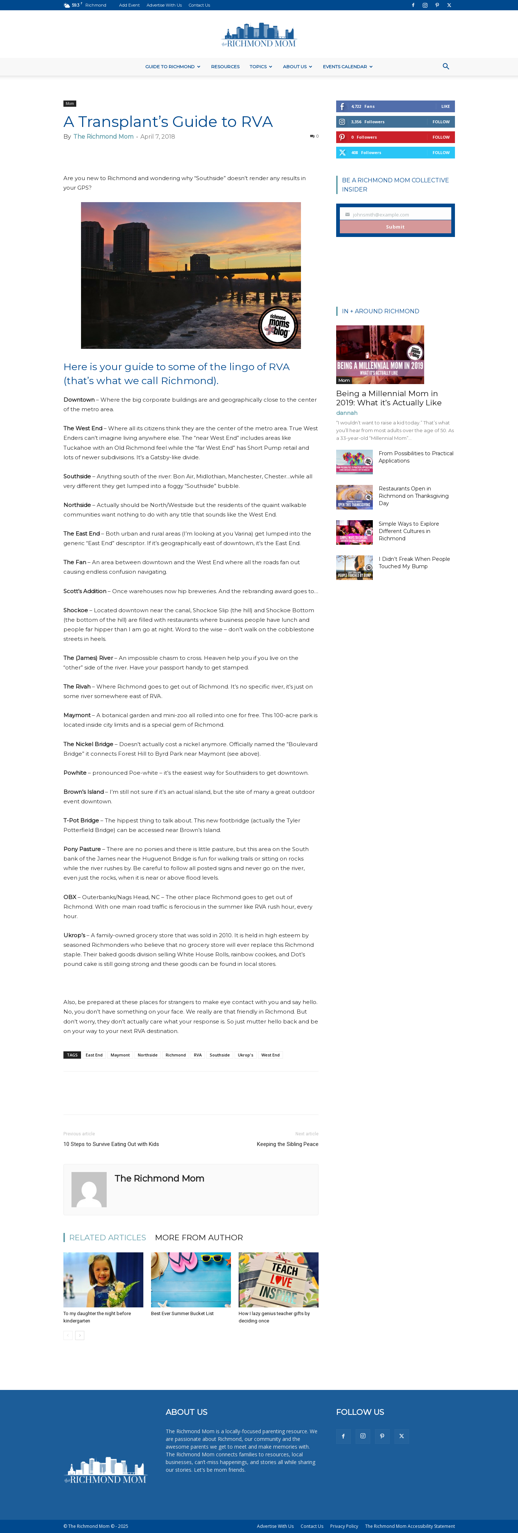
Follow (441, 121)
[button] (446, 67)
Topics (261, 66)
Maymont (120, 1055)
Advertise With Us (164, 5)
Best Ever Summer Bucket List (182, 1313)
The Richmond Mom (103, 136)
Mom (70, 103)
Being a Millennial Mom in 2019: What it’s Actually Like (389, 398)
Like (445, 106)
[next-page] (79, 1335)
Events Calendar (348, 66)
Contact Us (199, 5)
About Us (297, 66)
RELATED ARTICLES (107, 1237)
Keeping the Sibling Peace (288, 1144)
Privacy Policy (344, 1526)
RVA (198, 1055)
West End (270, 1055)
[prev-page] (68, 1335)
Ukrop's (245, 1055)
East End (94, 1055)
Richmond (176, 1055)
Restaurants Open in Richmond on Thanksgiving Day (414, 496)
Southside (220, 1055)
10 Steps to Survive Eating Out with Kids (111, 1144)
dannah (346, 412)
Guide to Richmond (173, 66)
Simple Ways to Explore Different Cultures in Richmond (409, 531)
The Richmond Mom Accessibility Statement (410, 1526)
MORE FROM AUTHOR (199, 1237)
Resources (225, 66)
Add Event (129, 5)
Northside (148, 1055)
